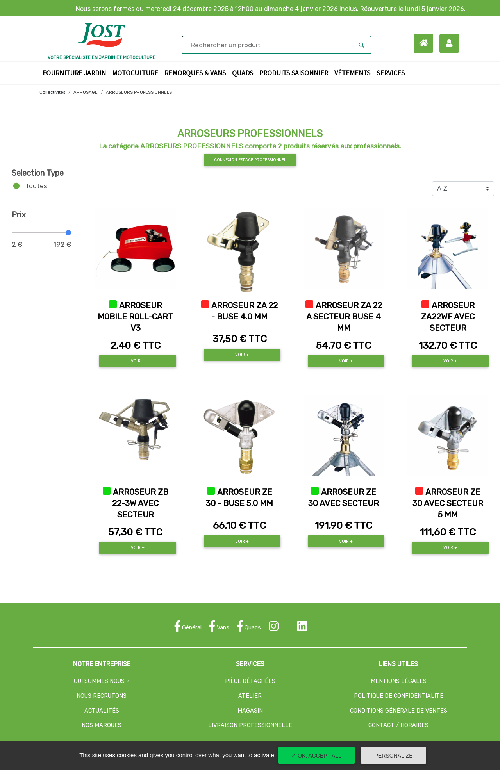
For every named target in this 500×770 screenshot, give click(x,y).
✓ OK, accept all (316, 755)
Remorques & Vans (196, 72)
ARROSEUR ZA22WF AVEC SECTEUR (448, 317)
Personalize (394, 755)
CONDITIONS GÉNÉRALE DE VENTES (398, 711)
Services (392, 72)
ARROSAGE (85, 92)
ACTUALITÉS (101, 711)
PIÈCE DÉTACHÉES (250, 681)
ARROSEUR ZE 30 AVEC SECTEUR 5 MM (447, 503)
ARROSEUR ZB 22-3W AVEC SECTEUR (140, 503)
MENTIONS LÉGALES (399, 681)
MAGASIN (250, 711)
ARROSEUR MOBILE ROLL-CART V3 (135, 317)
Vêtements (353, 72)
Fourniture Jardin (76, 72)
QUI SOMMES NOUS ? (102, 681)
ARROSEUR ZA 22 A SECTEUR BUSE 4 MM (344, 317)
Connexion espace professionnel (250, 159)
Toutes (36, 186)
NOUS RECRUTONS (102, 696)
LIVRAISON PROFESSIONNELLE (250, 725)
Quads (244, 72)
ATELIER (250, 696)
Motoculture (136, 72)
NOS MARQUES (101, 725)
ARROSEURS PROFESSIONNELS (139, 92)
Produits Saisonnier (295, 72)
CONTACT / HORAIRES (398, 725)
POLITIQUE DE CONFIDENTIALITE (398, 696)
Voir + (138, 361)
